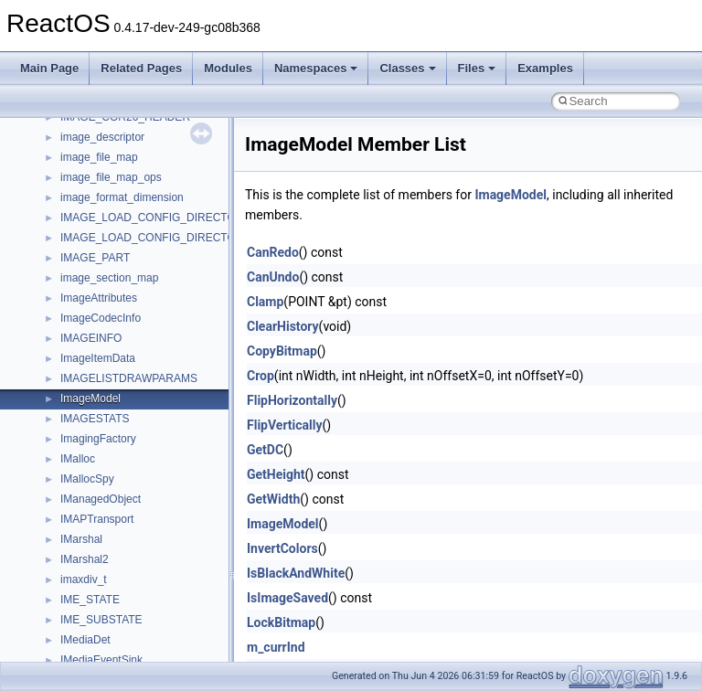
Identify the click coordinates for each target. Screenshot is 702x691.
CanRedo (273, 252)
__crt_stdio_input (102, 554)
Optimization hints (74, 353)
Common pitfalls (70, 233)
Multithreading (65, 333)
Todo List (53, 434)
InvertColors (282, 548)
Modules (228, 68)
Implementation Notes (84, 373)
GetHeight (276, 474)
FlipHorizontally (292, 400)
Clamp (265, 301)
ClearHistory (283, 326)
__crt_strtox (89, 595)
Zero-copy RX (65, 293)
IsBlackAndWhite (296, 573)
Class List (69, 534)
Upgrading (56, 152)
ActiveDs (81, 635)
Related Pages (141, 68)
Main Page (49, 68)
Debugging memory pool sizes (104, 253)
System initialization (79, 313)
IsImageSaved (287, 597)
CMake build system (80, 213)
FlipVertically (285, 425)
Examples (545, 68)
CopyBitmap (282, 351)
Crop (260, 375)
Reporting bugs (68, 273)
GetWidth (273, 499)
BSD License (62, 394)
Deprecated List (69, 454)
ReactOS (38, 132)
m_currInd (276, 647)
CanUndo (273, 277)
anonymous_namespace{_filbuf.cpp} (148, 655)
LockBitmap (281, 622)
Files (477, 68)
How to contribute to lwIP (92, 192)
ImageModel (510, 194)
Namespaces (316, 68)
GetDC (265, 449)
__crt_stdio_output (105, 575)
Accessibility (90, 615)
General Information (79, 414)
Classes (407, 68)
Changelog (57, 172)
